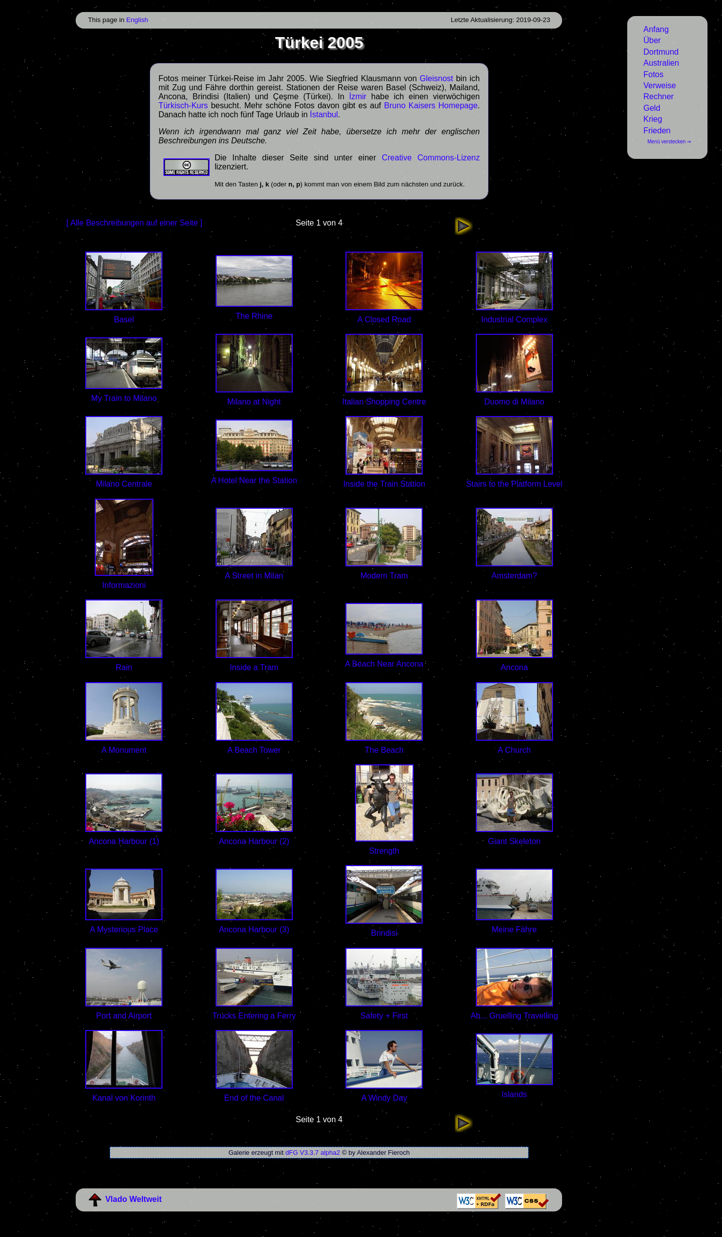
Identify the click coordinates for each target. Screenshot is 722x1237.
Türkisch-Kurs (183, 105)
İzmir (358, 96)
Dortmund (660, 52)
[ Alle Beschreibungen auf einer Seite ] (134, 223)
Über (652, 40)
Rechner (658, 96)
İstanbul (324, 114)
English (137, 20)
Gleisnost (436, 78)
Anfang (656, 29)
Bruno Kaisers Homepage (430, 105)
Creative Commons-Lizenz (431, 157)
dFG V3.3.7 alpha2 (312, 1152)
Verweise (659, 85)
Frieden (656, 130)
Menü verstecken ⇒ (669, 141)
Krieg (652, 119)
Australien (661, 63)
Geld (651, 108)
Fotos (653, 74)
